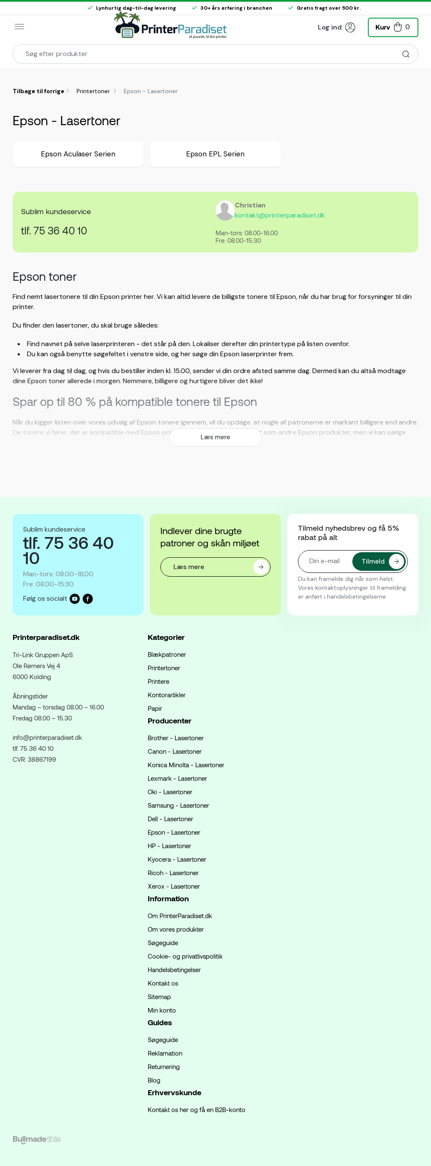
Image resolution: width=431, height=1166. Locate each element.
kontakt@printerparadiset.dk (280, 215)
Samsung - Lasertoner (178, 805)
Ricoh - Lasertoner (173, 872)
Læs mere (215, 437)
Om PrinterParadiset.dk (180, 915)
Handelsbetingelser (174, 969)
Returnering (164, 1066)
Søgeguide (163, 942)
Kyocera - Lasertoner (177, 859)
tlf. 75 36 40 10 (54, 230)
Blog (154, 1080)
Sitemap (159, 996)
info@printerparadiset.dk (47, 737)
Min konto (162, 1010)
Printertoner (94, 91)
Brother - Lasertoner (176, 738)
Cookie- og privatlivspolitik (185, 956)
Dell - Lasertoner (170, 818)
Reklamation (165, 1053)
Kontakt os (163, 983)
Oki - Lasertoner (170, 791)
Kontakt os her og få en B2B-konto (196, 1109)
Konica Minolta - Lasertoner (186, 764)
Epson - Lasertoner (174, 832)
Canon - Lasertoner (175, 751)
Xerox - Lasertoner (174, 886)
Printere (158, 681)
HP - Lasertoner (169, 845)
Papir (155, 708)
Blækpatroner (167, 654)
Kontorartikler (167, 695)
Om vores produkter (176, 929)
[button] (393, 26)
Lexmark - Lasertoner (177, 778)
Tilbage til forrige (38, 91)
